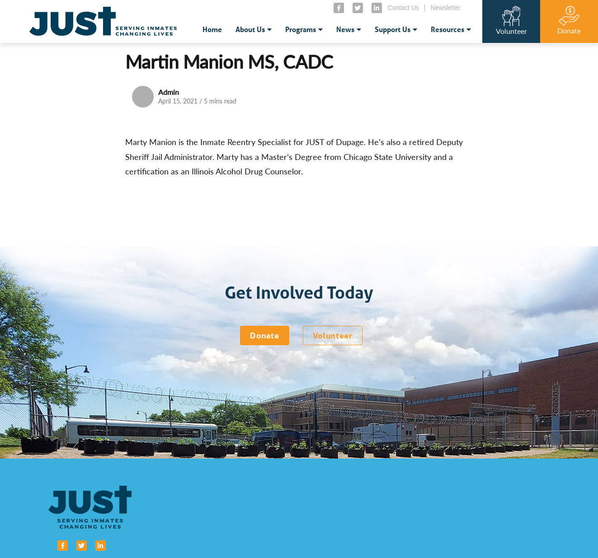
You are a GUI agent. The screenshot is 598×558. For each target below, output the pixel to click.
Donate (264, 335)
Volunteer (333, 335)
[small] (339, 8)
